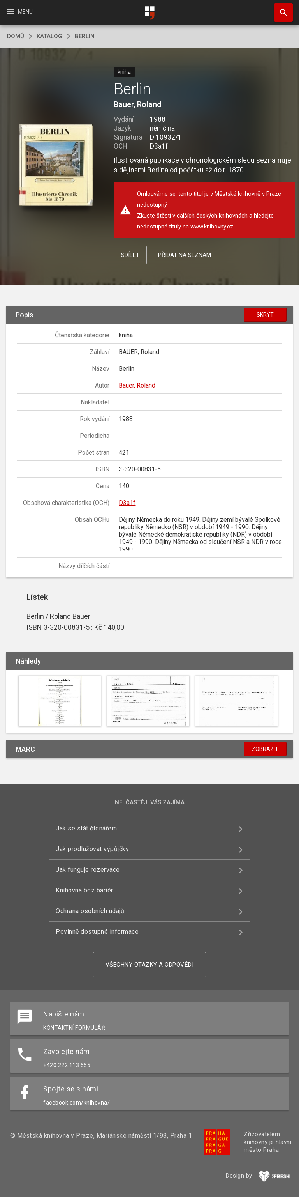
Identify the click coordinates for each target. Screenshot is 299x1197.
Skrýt (265, 315)
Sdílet (130, 255)
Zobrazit (265, 749)
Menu (19, 11)
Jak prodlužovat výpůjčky (92, 849)
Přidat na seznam (184, 255)
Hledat (280, 8)
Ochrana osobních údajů (90, 911)
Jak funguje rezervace (88, 869)
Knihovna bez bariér (84, 890)
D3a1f (127, 502)
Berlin (85, 36)
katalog (49, 36)
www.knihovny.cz (211, 226)
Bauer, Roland (138, 104)
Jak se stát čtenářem (86, 828)
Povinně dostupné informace (97, 931)
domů (15, 36)
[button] (56, 165)
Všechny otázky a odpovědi (150, 964)
